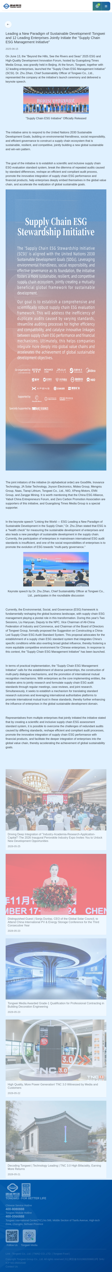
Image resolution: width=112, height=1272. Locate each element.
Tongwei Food (61, 1253)
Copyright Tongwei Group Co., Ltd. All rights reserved (35, 1259)
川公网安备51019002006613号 (81, 1259)
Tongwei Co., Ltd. (21, 1253)
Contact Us (12, 1266)
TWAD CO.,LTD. (42, 1253)
